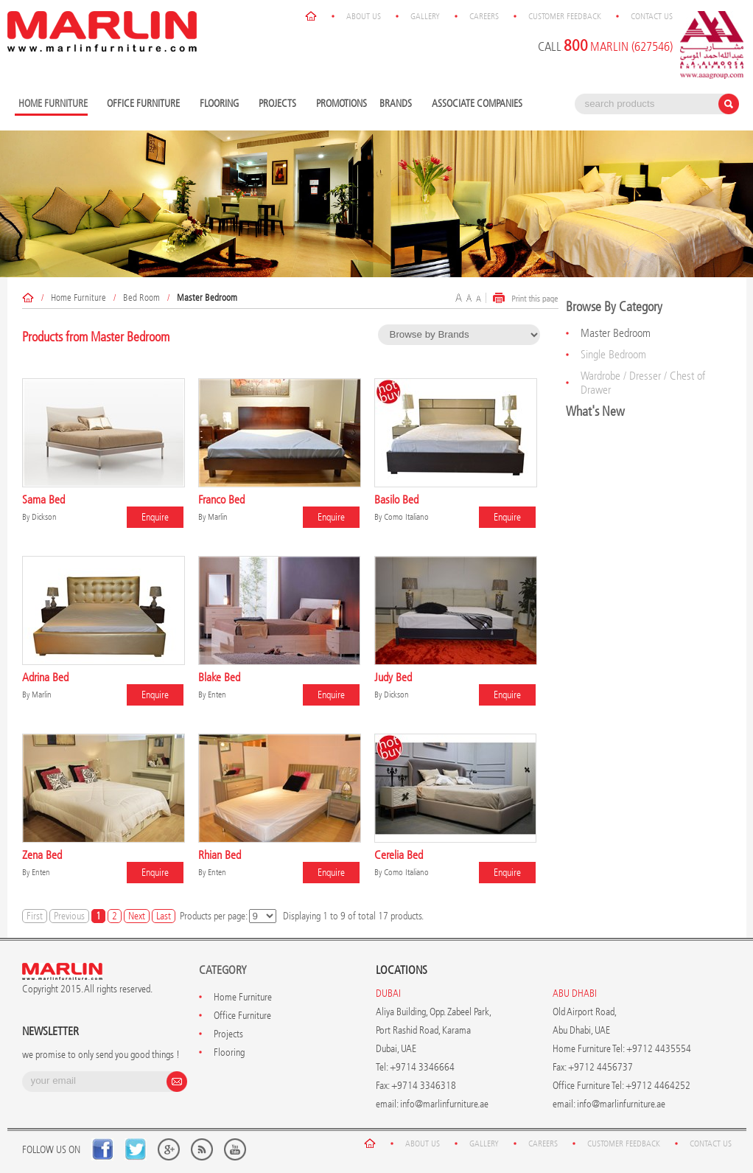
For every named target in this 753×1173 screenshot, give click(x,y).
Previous (69, 916)
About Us (363, 16)
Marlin (218, 517)
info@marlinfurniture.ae (444, 1104)
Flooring (221, 104)
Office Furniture (145, 104)
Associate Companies (477, 103)
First (35, 916)
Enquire (155, 517)
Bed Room (141, 297)
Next (136, 916)
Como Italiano (406, 517)
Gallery (425, 16)
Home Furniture (78, 297)
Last (163, 916)
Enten (217, 694)
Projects (279, 104)
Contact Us (652, 16)
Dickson (44, 517)
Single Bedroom (613, 354)
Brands (397, 104)
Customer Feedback (564, 16)
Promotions (341, 103)
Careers (484, 16)
